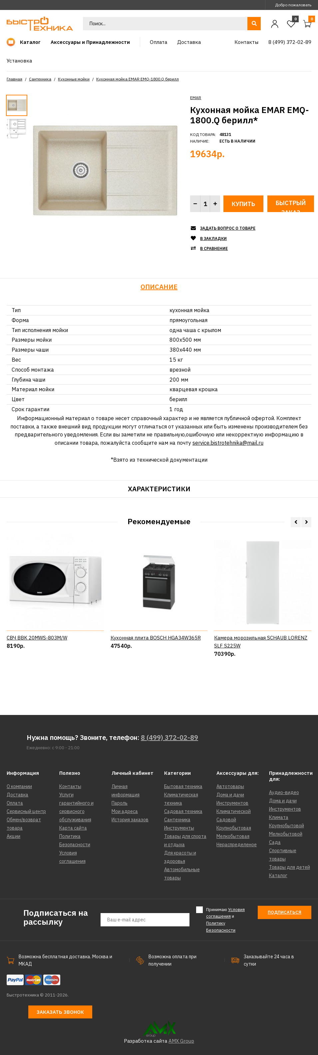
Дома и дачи (230, 795)
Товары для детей (289, 867)
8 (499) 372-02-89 (169, 737)
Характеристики (159, 488)
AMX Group (181, 1041)
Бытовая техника (183, 786)
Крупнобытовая (233, 828)
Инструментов (232, 803)
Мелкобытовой (285, 834)
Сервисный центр (26, 811)
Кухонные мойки (74, 78)
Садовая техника (183, 811)
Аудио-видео (284, 792)
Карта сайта (73, 828)
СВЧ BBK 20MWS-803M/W (37, 670)
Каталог (278, 876)
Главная (14, 78)
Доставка (17, 795)
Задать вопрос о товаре (227, 228)
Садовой (226, 820)
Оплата (15, 803)
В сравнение (214, 248)
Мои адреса (125, 811)
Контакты (70, 786)
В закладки (213, 238)
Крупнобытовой (286, 826)
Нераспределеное (236, 845)
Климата (278, 817)
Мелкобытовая (232, 836)
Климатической (233, 811)
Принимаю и (225, 919)
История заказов (130, 820)
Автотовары (230, 786)
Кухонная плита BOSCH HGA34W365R (156, 670)
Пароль (120, 803)
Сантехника (40, 78)
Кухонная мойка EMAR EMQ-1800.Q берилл (137, 78)
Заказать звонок (60, 1012)
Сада (275, 842)
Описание (159, 286)
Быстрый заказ (291, 205)
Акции (13, 836)
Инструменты (179, 828)
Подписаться (284, 912)
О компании (19, 786)
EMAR (195, 97)
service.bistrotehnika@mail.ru (227, 442)
